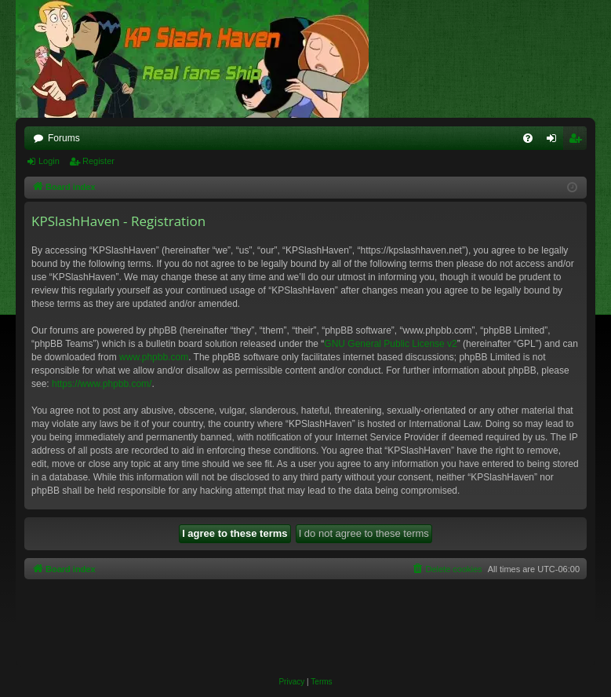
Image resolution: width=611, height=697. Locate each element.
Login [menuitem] (555, 141)
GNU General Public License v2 (390, 343)
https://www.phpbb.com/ (101, 383)
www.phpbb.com (153, 357)
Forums (64, 138)
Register (98, 161)
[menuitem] (528, 138)
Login (49, 161)
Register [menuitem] (578, 141)
